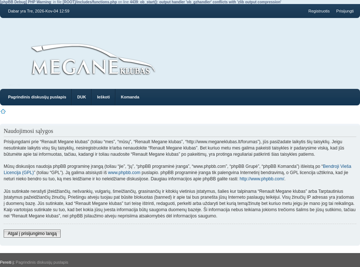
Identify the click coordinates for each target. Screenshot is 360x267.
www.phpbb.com (124, 172)
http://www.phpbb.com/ (262, 178)
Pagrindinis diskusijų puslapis (37, 97)
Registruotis (319, 11)
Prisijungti (345, 11)
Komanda (130, 97)
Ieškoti (103, 97)
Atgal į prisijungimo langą (32, 233)
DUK (81, 97)
